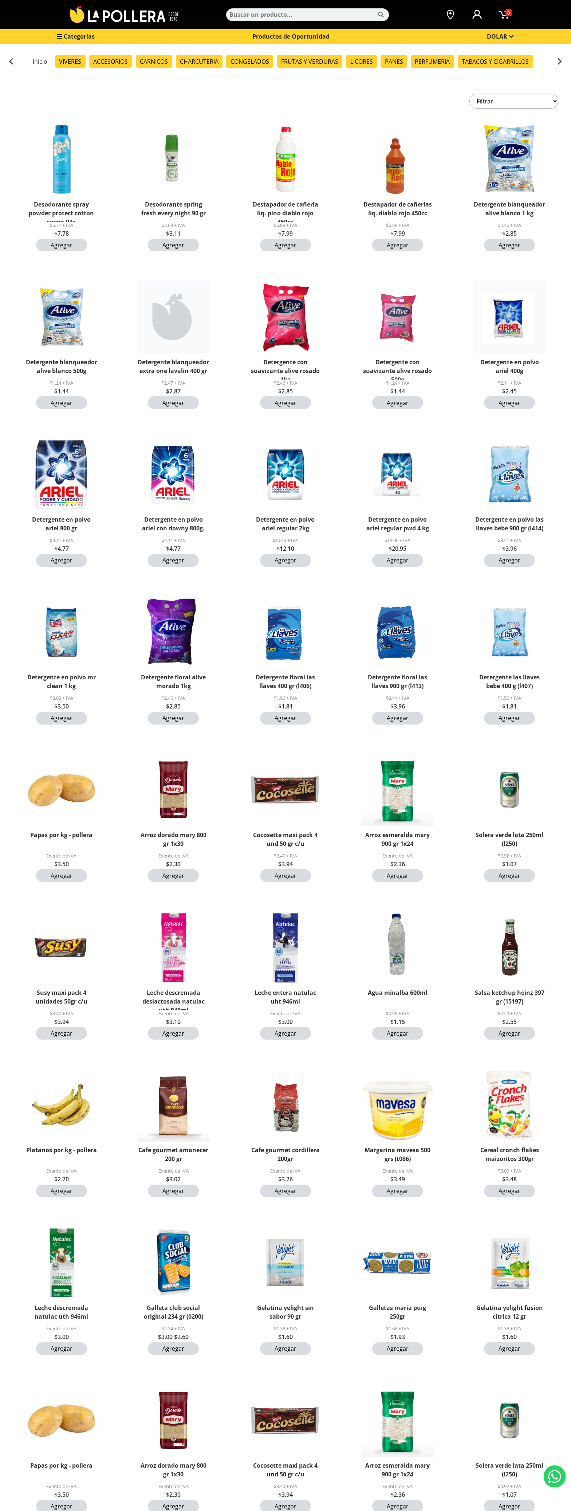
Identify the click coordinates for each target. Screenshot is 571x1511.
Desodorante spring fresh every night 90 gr (173, 208)
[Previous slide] (11, 61)
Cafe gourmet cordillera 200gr (285, 1154)
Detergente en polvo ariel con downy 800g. (173, 523)
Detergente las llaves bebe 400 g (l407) (509, 681)
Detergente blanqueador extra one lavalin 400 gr (173, 366)
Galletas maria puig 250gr (397, 1312)
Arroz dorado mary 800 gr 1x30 (173, 839)
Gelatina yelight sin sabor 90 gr (285, 1312)
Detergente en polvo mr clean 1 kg (61, 681)
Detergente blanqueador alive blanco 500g (61, 366)
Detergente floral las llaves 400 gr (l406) (285, 681)
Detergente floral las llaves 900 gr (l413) (397, 681)
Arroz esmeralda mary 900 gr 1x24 (397, 839)
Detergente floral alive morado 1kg (173, 681)
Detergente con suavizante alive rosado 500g (397, 369)
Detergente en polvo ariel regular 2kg (285, 523)
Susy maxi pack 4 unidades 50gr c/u (61, 997)
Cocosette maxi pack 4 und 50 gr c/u (285, 839)
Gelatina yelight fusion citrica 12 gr (509, 1312)
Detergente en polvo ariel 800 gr (61, 523)
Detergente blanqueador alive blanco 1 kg (509, 208)
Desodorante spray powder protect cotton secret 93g (61, 211)
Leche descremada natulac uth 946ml (61, 1312)
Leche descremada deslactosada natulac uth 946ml (173, 999)
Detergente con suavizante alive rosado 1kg (285, 369)
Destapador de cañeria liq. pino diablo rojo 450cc (285, 211)
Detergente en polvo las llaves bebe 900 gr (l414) (509, 523)
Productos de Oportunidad (291, 36)
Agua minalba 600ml (398, 993)
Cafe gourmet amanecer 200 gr (173, 1154)
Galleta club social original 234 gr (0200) (173, 1312)
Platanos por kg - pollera (61, 1150)
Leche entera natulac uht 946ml (285, 997)
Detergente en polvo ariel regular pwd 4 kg (397, 523)
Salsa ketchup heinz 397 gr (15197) (509, 997)
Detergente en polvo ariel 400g (509, 366)
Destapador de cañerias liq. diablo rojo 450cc (397, 208)
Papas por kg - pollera (61, 835)
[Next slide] (559, 61)
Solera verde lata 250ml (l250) (509, 839)
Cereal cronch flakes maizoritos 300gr (509, 1154)
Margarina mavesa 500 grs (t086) (397, 1154)
